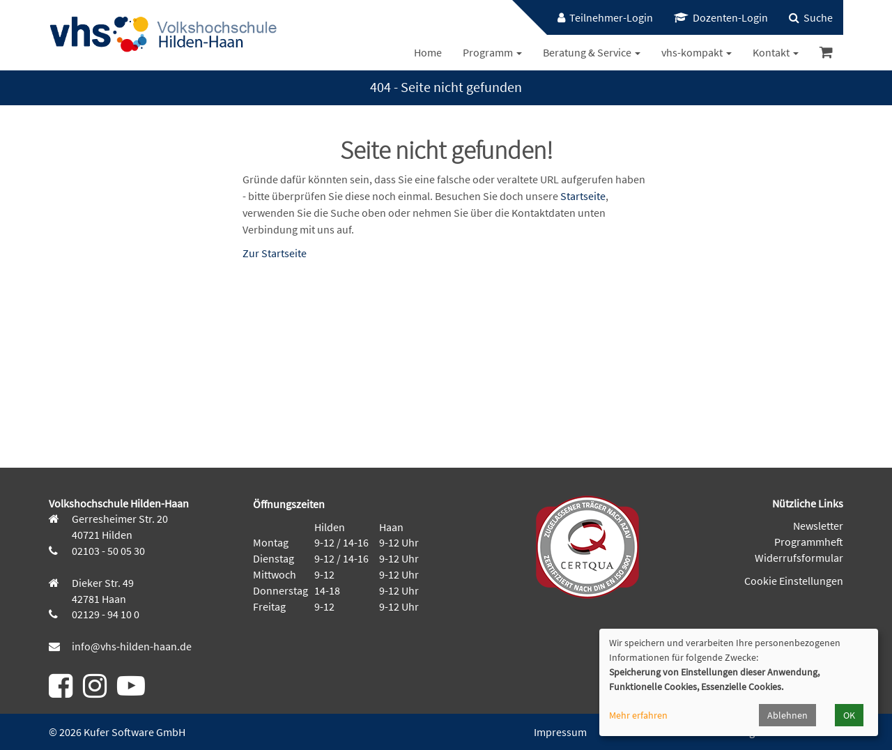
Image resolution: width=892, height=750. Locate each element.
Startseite (583, 196)
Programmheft (808, 542)
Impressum (560, 732)
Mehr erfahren (638, 715)
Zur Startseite (275, 253)
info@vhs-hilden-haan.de (131, 646)
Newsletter (818, 526)
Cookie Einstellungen (793, 581)
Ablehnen (787, 715)
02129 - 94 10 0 (104, 614)
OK (849, 715)
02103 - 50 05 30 (107, 551)
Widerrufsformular (799, 558)
